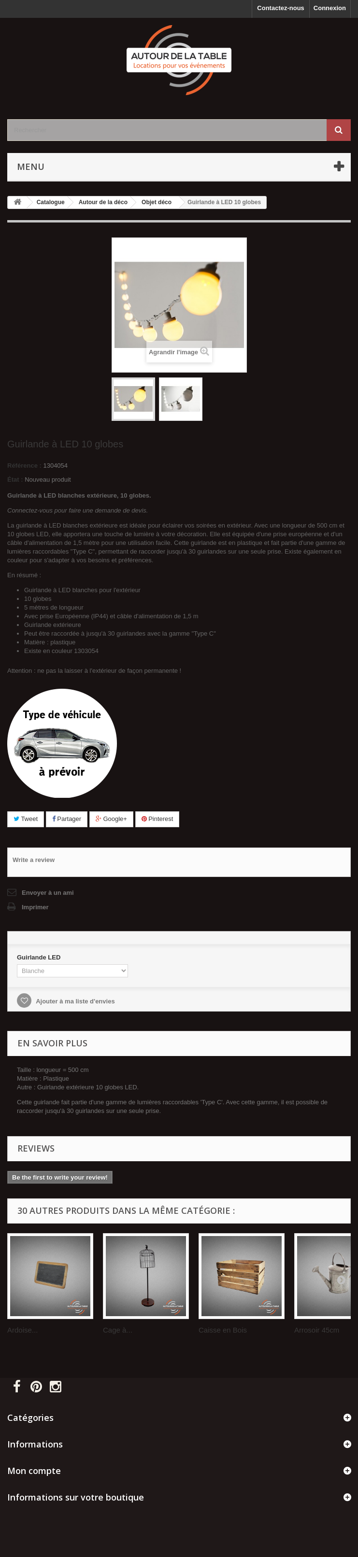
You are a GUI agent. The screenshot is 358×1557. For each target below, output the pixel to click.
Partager (66, 818)
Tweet (26, 818)
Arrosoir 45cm (316, 1330)
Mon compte (34, 1470)
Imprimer (35, 907)
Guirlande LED (39, 957)
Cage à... (117, 1330)
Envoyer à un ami (48, 892)
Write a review (34, 859)
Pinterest (157, 818)
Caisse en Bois (223, 1330)
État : (15, 479)
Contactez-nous (280, 8)
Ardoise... (22, 1330)
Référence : (24, 465)
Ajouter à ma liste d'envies (74, 1001)
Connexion (330, 8)
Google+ (111, 818)
